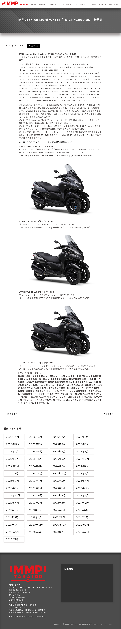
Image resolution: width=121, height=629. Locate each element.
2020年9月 (82, 524)
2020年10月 (60, 524)
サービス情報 (65, 5)
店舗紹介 (52, 5)
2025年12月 (13, 444)
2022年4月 (12, 502)
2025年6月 (35, 451)
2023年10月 (60, 473)
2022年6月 (82, 495)
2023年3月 (12, 488)
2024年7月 (12, 466)
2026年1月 (82, 437)
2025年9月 (59, 444)
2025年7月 (12, 451)
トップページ (71, 571)
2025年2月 (12, 458)
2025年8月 (82, 444)
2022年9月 (35, 495)
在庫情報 (93, 5)
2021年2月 (82, 517)
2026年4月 (12, 437)
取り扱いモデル (80, 5)
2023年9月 (82, 473)
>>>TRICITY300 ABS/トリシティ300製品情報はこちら (45, 142)
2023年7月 (35, 480)
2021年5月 (12, 517)
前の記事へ (12, 414)
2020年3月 (59, 532)
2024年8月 (82, 458)
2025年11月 (36, 444)
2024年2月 (82, 466)
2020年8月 (12, 532)
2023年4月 (82, 480)
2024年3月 (59, 466)
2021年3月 (59, 517)
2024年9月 (59, 458)
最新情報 (42, 5)
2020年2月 (82, 532)
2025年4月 (59, 451)
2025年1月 (35, 458)
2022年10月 (13, 495)
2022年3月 (35, 502)
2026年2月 (59, 437)
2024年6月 (35, 466)
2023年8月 (12, 480)
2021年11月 (12, 510)
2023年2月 (35, 488)
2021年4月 (35, 517)
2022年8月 (59, 495)
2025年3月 (82, 451)
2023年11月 (36, 473)
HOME (33, 5)
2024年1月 (12, 473)
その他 (102, 5)
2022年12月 (83, 488)
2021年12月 (82, 502)
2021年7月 (59, 510)
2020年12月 (36, 524)
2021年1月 (12, 524)
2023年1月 (59, 488)
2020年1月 (12, 539)
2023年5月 (59, 480)
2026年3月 (35, 437)
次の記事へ (108, 414)
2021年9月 (35, 510)
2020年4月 (36, 532)
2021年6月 (82, 510)
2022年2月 (59, 502)
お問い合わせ (114, 5)
